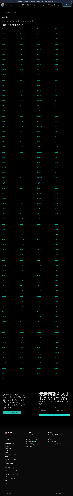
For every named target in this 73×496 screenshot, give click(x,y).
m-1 (21, 28)
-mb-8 (3, 239)
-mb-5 (38, 234)
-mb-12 (39, 239)
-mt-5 (38, 280)
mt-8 (56, 111)
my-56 (4, 203)
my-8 (56, 188)
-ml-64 (4, 321)
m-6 (38, 33)
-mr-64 (4, 275)
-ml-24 (56, 311)
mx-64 (21, 177)
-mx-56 (22, 342)
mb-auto (39, 75)
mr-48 (56, 95)
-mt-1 (38, 275)
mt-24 (3, 121)
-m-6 (21, 213)
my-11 (4, 378)
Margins (9, 12)
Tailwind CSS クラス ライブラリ (34, 444)
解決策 (29, 5)
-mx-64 (39, 342)
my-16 (39, 193)
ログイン (67, 5)
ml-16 (38, 141)
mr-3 (56, 80)
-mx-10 (22, 332)
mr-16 (39, 90)
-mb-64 (39, 249)
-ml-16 (21, 311)
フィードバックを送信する (11, 412)
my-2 (38, 183)
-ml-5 (3, 306)
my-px (56, 203)
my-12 (21, 193)
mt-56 (3, 126)
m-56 (3, 49)
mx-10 (4, 167)
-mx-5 (38, 327)
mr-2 (38, 80)
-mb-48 (4, 249)
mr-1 (21, 80)
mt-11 (38, 368)
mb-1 (21, 54)
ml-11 (3, 373)
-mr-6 (21, 260)
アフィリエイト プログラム (55, 444)
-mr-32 (4, 270)
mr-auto (39, 100)
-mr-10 (56, 260)
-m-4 (56, 208)
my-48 (56, 198)
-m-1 (3, 208)
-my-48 (39, 363)
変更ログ (28, 441)
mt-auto (39, 126)
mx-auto (39, 177)
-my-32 (4, 363)
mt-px (56, 126)
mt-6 (38, 111)
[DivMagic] (9, 5)
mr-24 (16, 12)
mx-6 (38, 162)
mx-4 (3, 162)
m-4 (3, 33)
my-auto (39, 203)
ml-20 (56, 141)
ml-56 (3, 152)
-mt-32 (39, 291)
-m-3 (38, 208)
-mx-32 (39, 337)
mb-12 (21, 64)
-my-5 (3, 352)
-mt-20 (4, 291)
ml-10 (3, 141)
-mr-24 (56, 265)
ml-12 (21, 141)
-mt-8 (3, 285)
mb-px (56, 75)
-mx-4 (21, 327)
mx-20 (56, 167)
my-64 (21, 203)
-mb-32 (39, 244)
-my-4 (56, 347)
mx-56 (4, 177)
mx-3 (56, 157)
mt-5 (21, 111)
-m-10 (56, 213)
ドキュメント (37, 5)
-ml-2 (21, 301)
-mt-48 (4, 296)
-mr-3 (38, 255)
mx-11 (56, 373)
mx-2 (38, 157)
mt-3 (56, 105)
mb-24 (4, 69)
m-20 (56, 39)
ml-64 (21, 152)
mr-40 (39, 95)
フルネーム (41, 407)
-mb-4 (21, 234)
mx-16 (39, 167)
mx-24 (4, 172)
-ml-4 (56, 301)
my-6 (38, 188)
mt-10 (3, 116)
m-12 (21, 39)
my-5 (21, 188)
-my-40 (22, 363)
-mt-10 (21, 285)
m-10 (3, 39)
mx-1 (21, 157)
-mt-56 (21, 296)
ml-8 (56, 136)
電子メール (57, 407)
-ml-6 (21, 306)
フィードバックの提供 (54, 435)
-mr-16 (21, 265)
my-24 (4, 198)
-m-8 (38, 213)
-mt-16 (56, 285)
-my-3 (38, 347)
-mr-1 (3, 255)
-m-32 (3, 224)
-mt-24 (21, 291)
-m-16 (21, 219)
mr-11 (21, 373)
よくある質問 (46, 5)
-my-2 (21, 347)
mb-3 (56, 54)
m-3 (56, 28)
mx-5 (21, 162)
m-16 (38, 39)
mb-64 (21, 75)
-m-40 (21, 224)
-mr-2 (21, 255)
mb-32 (21, 69)
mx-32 (21, 172)
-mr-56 (56, 270)
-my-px (21, 368)
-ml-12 (4, 311)
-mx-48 (4, 342)
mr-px (56, 100)
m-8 (56, 33)
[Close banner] (72, 1)
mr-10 (3, 90)
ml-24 (3, 147)
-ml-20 (39, 311)
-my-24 (57, 357)
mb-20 (56, 64)
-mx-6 (56, 327)
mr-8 (56, 85)
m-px (56, 49)
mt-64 (21, 126)
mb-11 (56, 368)
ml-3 (56, 131)
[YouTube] (8, 440)
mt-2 (38, 105)
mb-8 (56, 59)
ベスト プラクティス (31, 439)
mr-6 (38, 85)
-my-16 (22, 357)
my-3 (56, 183)
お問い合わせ (55, 5)
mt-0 (3, 105)
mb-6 (38, 59)
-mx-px (57, 342)
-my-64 (4, 368)
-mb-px (57, 249)
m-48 (56, 44)
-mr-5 (3, 260)
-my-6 (21, 352)
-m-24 (56, 219)
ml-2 (38, 131)
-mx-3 (3, 327)
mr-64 (21, 100)
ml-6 (38, 136)
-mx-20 (4, 337)
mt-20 (56, 116)
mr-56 (3, 100)
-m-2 (21, 208)
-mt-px (56, 296)
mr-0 (3, 80)
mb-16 (39, 64)
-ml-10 (56, 306)
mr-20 (56, 90)
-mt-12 (39, 285)
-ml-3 (38, 301)
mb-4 (3, 59)
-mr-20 (39, 265)
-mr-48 (39, 270)
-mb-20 (4, 244)
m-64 (21, 49)
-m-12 (3, 219)
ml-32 (21, 147)
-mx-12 (39, 332)
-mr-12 (4, 265)
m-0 (3, 28)
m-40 (38, 44)
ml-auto (39, 152)
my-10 (4, 193)
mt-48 (56, 121)
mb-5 (21, 59)
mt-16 (38, 116)
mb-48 (56, 69)
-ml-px (21, 321)
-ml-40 (21, 316)
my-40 (39, 198)
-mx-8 (3, 332)
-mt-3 (3, 280)
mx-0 (3, 157)
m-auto (39, 49)
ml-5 (21, 136)
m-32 (21, 44)
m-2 (38, 28)
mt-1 (21, 105)
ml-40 (38, 147)
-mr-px (21, 275)
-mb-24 (22, 244)
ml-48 (56, 147)
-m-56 (56, 224)
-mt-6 (56, 280)
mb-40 (39, 69)
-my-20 (39, 357)
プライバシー (8, 448)
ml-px (56, 152)
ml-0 (3, 131)
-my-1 (3, 347)
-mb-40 (57, 244)
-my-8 (38, 352)
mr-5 (21, 85)
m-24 (3, 44)
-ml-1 (3, 301)
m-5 (21, 33)
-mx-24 (22, 337)
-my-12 (4, 357)
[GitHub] (5, 440)
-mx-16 (57, 332)
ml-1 (21, 131)
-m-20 (38, 219)
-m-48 (38, 224)
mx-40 (39, 172)
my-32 (21, 198)
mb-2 (38, 54)
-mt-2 (56, 275)
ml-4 (3, 136)
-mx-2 (56, 321)
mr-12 (21, 90)
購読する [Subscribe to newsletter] (55, 415)
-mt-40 (56, 291)
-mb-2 (56, 229)
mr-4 (3, 85)
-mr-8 (38, 260)
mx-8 (56, 162)
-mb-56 (22, 249)
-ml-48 (39, 316)
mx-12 (21, 167)
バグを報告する (52, 441)
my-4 (3, 188)
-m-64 (3, 229)
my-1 (21, 183)
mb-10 (4, 64)
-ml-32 (4, 316)
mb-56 (4, 75)
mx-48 (56, 172)
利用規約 (7, 446)
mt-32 (21, 121)
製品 (23, 5)
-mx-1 (38, 321)
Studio (6, 452)
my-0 (3, 183)
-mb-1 (38, 229)
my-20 (56, 193)
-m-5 (3, 213)
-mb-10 (22, 239)
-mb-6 (56, 234)
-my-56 (57, 363)
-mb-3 (3, 234)
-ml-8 (38, 306)
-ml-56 (56, 316)
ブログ (28, 437)
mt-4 (3, 111)
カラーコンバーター (10, 467)
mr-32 (21, 95)
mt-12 (21, 116)
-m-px (21, 229)
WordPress (29, 446)
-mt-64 (39, 296)
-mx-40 (57, 337)
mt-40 (38, 121)
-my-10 (57, 352)
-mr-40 (21, 270)
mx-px (56, 177)
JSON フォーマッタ (9, 483)
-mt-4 (21, 280)
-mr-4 (56, 255)
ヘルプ (50, 437)
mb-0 (3, 54)
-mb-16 (57, 239)
